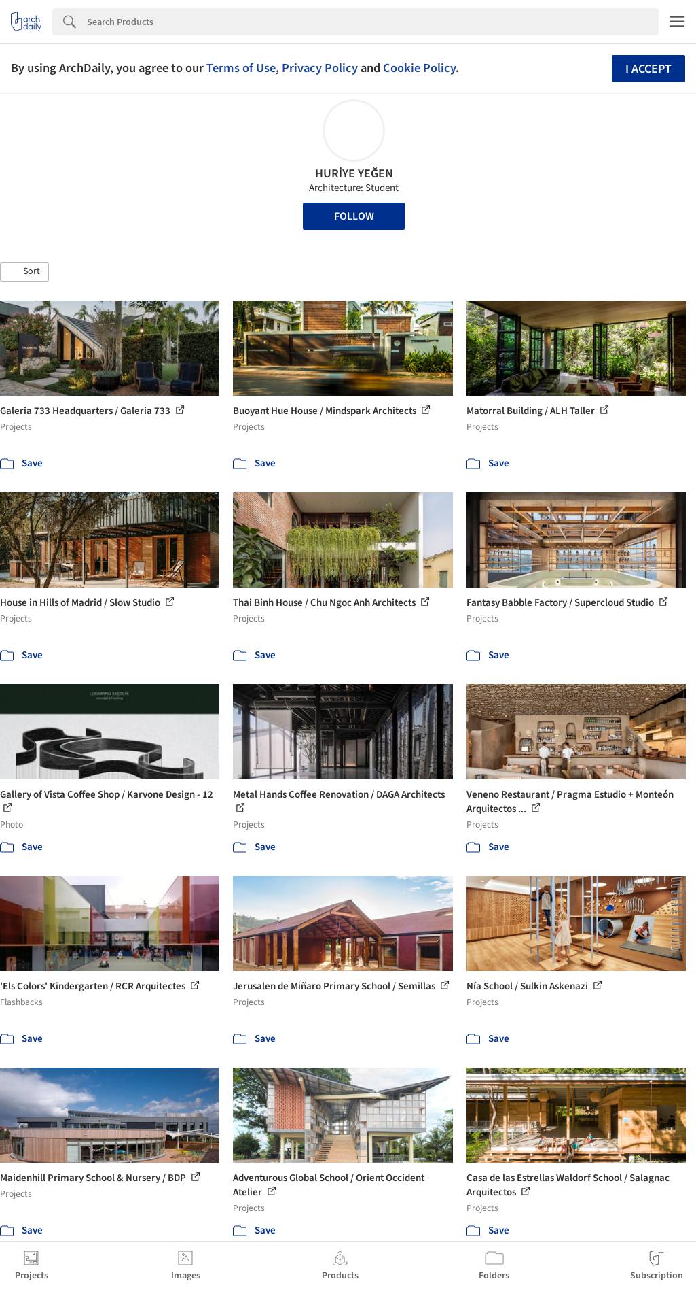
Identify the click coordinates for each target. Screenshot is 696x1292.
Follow (354, 216)
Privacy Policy (320, 68)
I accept (648, 69)
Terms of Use (241, 68)
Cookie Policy (419, 68)
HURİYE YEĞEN (354, 173)
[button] (24, 272)
